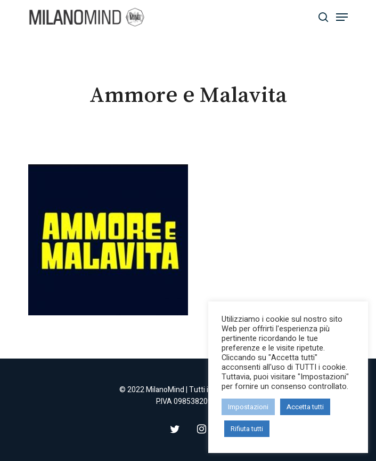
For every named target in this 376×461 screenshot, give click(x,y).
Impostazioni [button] (248, 407)
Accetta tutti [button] (305, 407)
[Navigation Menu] (342, 17)
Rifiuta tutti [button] (247, 429)
